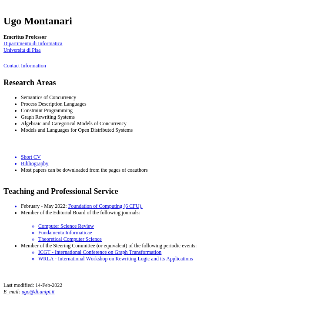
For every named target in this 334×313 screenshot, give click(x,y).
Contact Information (24, 66)
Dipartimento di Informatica (32, 43)
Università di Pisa (21, 50)
